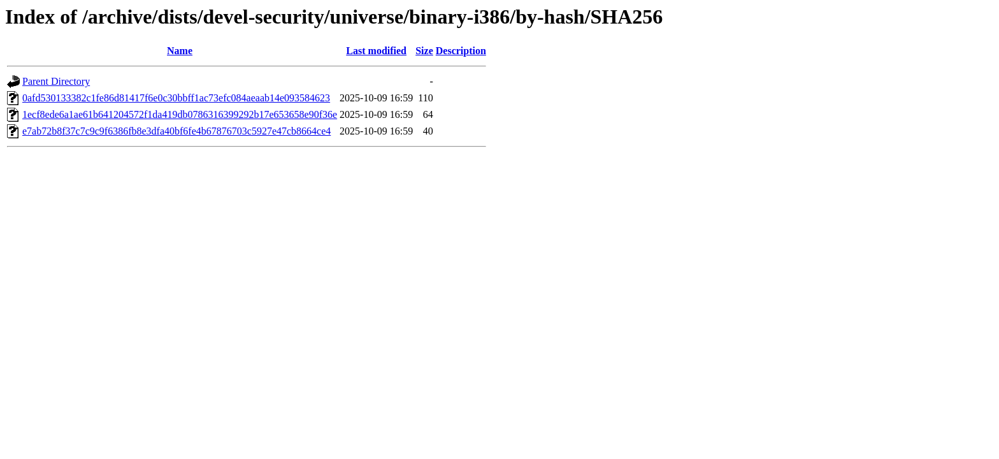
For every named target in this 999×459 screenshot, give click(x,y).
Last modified (376, 50)
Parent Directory (56, 81)
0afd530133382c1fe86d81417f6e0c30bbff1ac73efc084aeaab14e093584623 (176, 97)
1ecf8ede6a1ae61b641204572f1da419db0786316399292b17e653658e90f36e (179, 114)
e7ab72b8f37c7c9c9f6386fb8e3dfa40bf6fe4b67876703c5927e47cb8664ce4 (176, 131)
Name (179, 50)
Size (424, 50)
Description (461, 50)
